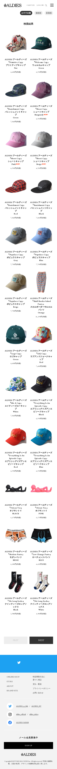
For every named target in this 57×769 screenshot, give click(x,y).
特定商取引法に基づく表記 (39, 678)
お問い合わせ (38, 693)
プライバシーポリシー (41, 688)
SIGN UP (28, 745)
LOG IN (40, 5)
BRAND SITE (12, 690)
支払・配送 (37, 684)
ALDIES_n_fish (22, 706)
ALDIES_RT (36, 706)
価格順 (38, 13)
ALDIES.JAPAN (22, 722)
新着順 (49, 13)
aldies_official (21, 714)
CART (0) (31, 5)
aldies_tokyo (33, 714)
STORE (10, 681)
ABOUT (10, 686)
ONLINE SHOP (13, 677)
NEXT (41, 640)
